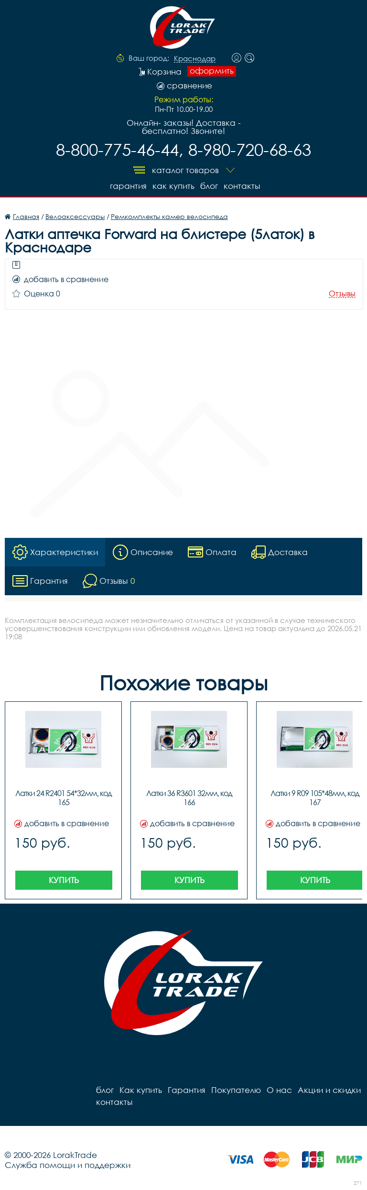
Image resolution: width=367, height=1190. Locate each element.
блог (209, 186)
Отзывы (342, 294)
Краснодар (195, 59)
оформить (212, 71)
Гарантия (128, 186)
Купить (64, 880)
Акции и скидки (329, 1090)
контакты (242, 186)
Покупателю (236, 1090)
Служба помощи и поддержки (67, 1165)
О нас (279, 1090)
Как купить (173, 186)
